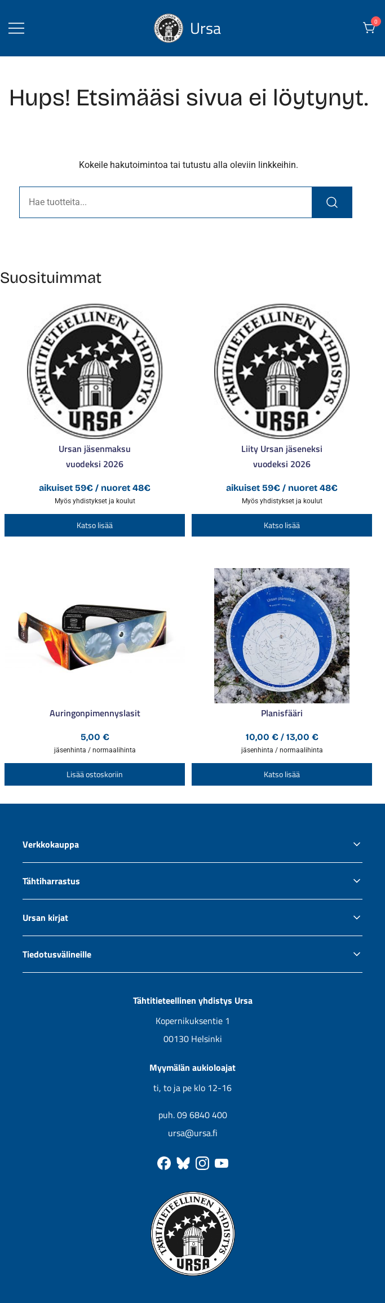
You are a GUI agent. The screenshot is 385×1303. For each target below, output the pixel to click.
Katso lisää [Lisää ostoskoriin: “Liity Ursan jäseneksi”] (282, 525)
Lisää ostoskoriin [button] (95, 774)
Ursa (205, 28)
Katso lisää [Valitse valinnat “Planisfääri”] (282, 774)
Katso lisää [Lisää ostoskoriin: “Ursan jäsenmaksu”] (95, 525)
